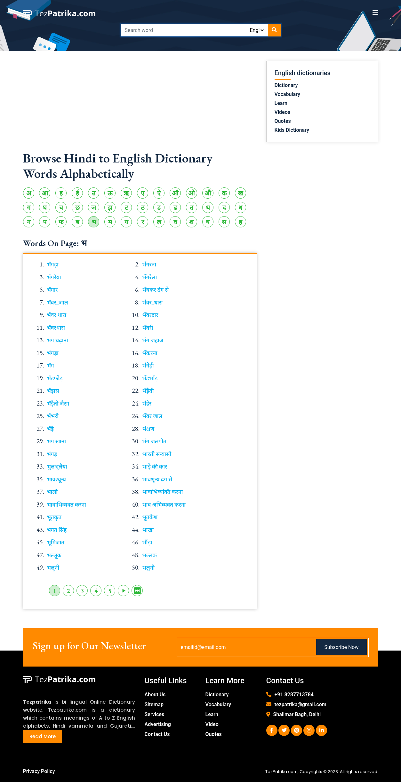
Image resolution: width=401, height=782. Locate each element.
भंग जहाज (153, 340)
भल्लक (149, 555)
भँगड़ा (53, 264)
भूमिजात (56, 542)
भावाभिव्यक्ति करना (162, 492)
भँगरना (149, 264)
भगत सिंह (57, 530)
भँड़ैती (148, 391)
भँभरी (53, 416)
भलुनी (148, 568)
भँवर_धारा (152, 302)
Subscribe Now (341, 647)
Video (212, 724)
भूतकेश (150, 517)
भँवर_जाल (57, 302)
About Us (155, 694)
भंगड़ (52, 454)
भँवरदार (150, 315)
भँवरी (147, 328)
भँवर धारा (56, 315)
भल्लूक (54, 555)
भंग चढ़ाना (57, 340)
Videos (282, 112)
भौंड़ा (147, 542)
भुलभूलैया (57, 466)
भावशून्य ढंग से (157, 479)
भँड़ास (53, 391)
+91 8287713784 (294, 694)
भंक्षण (148, 429)
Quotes (283, 121)
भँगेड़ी (148, 365)
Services (154, 714)
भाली (52, 492)
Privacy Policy (39, 771)
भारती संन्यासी (157, 454)
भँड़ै (50, 429)
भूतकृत (54, 517)
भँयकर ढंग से (155, 290)
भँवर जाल (152, 416)
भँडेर (147, 403)
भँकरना (149, 353)
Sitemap (154, 704)
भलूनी (53, 568)
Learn (281, 103)
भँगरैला (149, 277)
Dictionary (286, 85)
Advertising (158, 724)
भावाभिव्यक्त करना (66, 505)
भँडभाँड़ (150, 378)
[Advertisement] (140, 105)
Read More (42, 736)
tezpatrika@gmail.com (300, 704)
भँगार (52, 290)
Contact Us (157, 734)
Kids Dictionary (292, 130)
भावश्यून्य (56, 479)
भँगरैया (54, 277)
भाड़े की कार (154, 466)
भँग (50, 365)
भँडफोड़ (55, 378)
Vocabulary (288, 94)
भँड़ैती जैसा (58, 403)
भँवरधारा (56, 328)
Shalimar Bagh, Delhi (297, 714)
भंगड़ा (53, 353)
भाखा (148, 530)
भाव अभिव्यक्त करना (164, 505)
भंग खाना (56, 441)
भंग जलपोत (154, 441)
